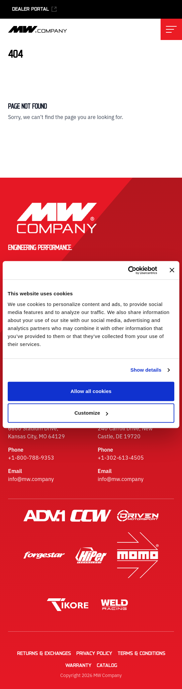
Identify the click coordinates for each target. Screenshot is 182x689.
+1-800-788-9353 (31, 457)
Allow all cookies (91, 391)
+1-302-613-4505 (121, 457)
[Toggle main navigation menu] (171, 29)
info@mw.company (31, 478)
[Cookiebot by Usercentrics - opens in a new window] (128, 270)
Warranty (78, 665)
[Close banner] (172, 270)
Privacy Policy (94, 653)
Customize (91, 413)
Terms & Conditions (141, 653)
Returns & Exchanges (44, 653)
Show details (146, 370)
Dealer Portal (34, 9)
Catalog (107, 665)
